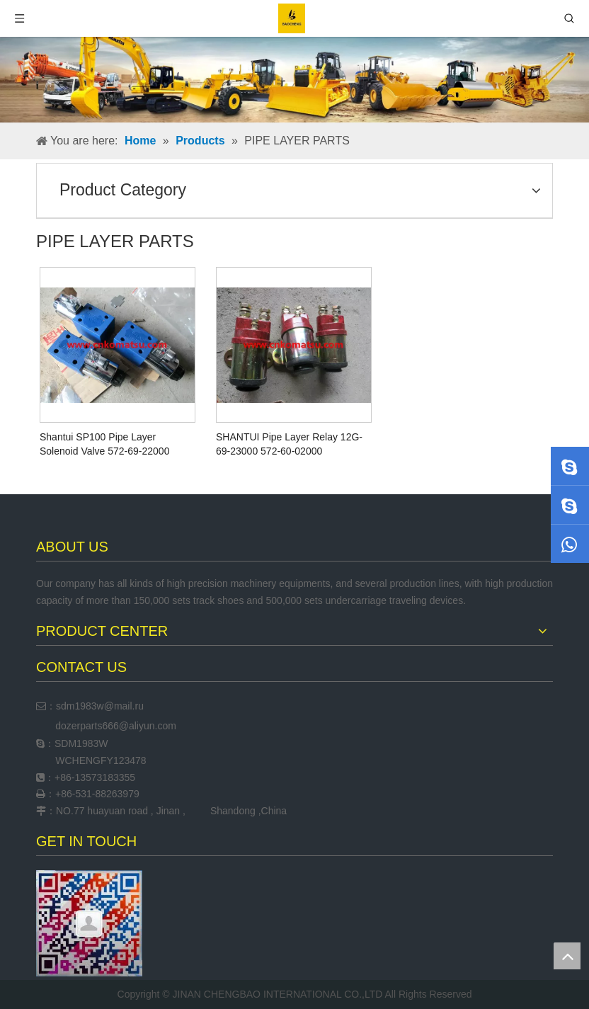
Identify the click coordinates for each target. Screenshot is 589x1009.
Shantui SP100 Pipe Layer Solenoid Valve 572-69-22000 (104, 444)
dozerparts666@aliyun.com (115, 725)
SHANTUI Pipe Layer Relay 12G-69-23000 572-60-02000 (289, 444)
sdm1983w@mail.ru (100, 706)
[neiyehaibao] (294, 79)
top (567, 955)
